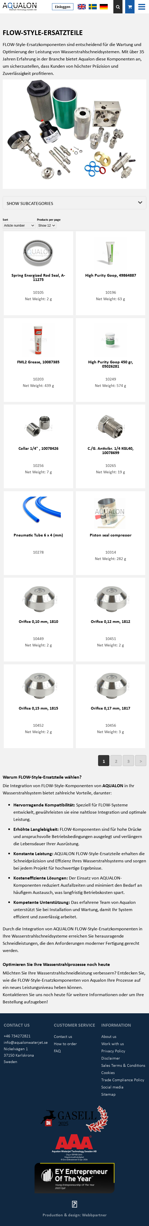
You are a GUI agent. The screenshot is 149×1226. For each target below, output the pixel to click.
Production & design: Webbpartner (75, 1215)
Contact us (63, 1036)
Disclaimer (110, 1058)
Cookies (108, 1072)
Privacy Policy (113, 1051)
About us (108, 1036)
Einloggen (62, 6)
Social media (112, 1087)
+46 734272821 (17, 1036)
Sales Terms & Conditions (123, 1065)
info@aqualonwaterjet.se (26, 1042)
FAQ (57, 1051)
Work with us (112, 1043)
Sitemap (108, 1094)
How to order (65, 1043)
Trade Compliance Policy (122, 1080)
